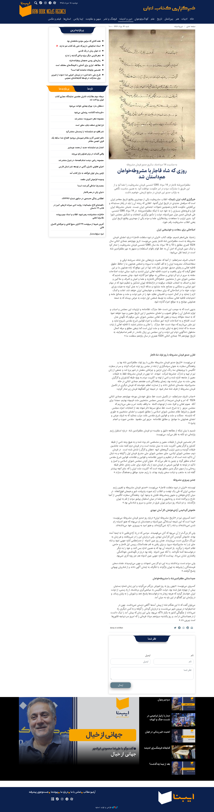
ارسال (120, 685)
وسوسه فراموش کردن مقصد (92, 179)
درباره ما (64, 792)
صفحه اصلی (190, 26)
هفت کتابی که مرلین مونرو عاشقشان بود (84, 41)
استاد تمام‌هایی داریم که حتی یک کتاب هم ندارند (80, 46)
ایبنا (169, 9)
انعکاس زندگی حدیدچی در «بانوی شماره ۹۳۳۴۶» (83, 198)
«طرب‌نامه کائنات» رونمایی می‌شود (89, 112)
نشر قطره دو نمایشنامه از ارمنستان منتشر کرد (85, 131)
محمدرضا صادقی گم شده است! (90, 185)
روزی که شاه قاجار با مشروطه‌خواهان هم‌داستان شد (152, 173)
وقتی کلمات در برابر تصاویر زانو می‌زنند (87, 154)
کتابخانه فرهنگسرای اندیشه (157, 748)
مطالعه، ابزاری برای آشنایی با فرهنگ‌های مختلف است (78, 65)
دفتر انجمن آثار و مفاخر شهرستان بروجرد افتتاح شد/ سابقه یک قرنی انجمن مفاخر (77, 139)
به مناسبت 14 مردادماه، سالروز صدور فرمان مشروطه (152, 165)
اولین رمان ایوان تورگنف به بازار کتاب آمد (87, 173)
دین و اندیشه (125, 19)
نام (192, 655)
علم (152, 19)
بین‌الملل (169, 19)
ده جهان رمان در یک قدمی (89, 51)
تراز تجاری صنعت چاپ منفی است (90, 125)
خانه (192, 19)
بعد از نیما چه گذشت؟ (159, 764)
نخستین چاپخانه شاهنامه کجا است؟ (86, 70)
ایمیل (147, 655)
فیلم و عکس (54, 19)
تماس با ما (76, 792)
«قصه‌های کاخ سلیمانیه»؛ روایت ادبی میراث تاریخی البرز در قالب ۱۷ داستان (78, 206)
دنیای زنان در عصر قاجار (93, 192)
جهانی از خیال (123, 754)
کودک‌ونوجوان (141, 19)
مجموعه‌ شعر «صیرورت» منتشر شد (89, 119)
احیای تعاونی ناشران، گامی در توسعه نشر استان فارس (81, 166)
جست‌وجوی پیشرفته (39, 792)
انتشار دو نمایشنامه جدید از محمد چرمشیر (86, 147)
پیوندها (54, 792)
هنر (177, 19)
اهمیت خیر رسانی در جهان (157, 732)
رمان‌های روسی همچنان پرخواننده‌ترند (85, 60)
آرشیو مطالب (89, 792)
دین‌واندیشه (178, 26)
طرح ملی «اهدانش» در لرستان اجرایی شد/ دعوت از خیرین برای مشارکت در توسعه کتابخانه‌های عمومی (76, 76)
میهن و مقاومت (93, 19)
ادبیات (184, 19)
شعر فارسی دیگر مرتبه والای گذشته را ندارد (83, 55)
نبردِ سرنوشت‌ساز (97, 233)
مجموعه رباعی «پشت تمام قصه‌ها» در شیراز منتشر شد (81, 160)
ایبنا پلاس (78, 19)
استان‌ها (67, 19)
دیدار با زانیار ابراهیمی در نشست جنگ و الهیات (158, 718)
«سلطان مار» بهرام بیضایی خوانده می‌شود (86, 106)
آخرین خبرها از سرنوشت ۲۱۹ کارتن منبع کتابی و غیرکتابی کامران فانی (77, 225)
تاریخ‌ (159, 19)
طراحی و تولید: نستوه (106, 807)
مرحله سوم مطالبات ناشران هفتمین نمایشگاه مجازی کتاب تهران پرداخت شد (79, 98)
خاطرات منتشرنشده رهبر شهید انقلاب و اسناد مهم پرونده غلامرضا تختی (80, 216)
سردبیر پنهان (164, 699)
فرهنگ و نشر (110, 19)
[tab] (90, 89)
